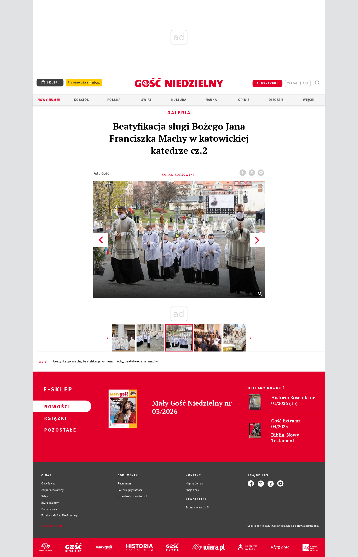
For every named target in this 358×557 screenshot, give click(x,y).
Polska (114, 100)
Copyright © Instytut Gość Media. (266, 525)
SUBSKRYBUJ (267, 83)
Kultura (179, 100)
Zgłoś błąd (51, 526)
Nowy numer (49, 100)
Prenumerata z (84, 82)
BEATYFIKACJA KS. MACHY (141, 361)
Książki (54, 418)
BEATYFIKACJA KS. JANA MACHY (103, 361)
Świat (146, 100)
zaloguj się (297, 83)
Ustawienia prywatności (132, 496)
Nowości (54, 406)
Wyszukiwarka (317, 83)
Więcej (308, 100)
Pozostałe (54, 429)
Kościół (81, 100)
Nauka (211, 100)
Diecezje (276, 100)
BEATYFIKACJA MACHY (67, 361)
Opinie (244, 100)
